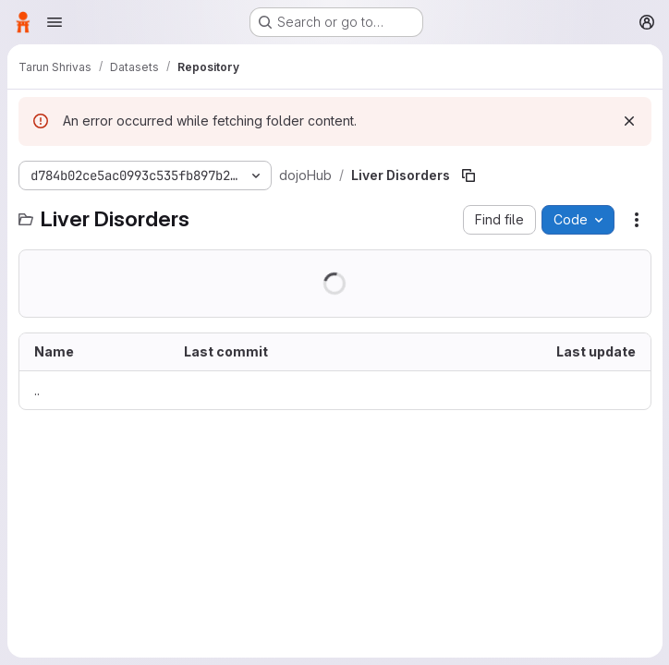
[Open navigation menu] (54, 22)
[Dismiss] (628, 121)
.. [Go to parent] (37, 390)
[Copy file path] (468, 175)
